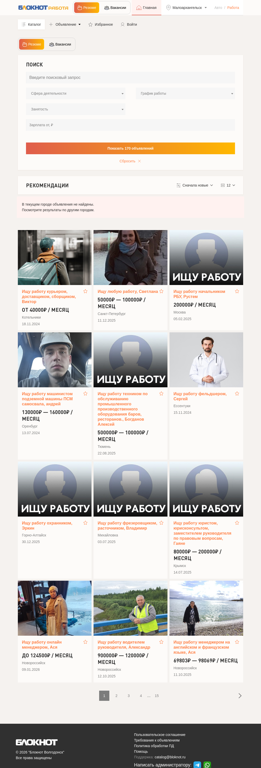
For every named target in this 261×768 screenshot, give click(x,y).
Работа (233, 8)
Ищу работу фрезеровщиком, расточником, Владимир (127, 525)
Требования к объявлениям (157, 740)
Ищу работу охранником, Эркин (47, 525)
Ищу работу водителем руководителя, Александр (124, 644)
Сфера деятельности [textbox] (48, 93)
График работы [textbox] (153, 93)
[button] (65, 24)
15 (157, 696)
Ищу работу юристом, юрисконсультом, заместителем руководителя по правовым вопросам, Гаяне (202, 533)
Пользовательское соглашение (160, 735)
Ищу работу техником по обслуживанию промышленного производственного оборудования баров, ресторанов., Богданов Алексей (123, 409)
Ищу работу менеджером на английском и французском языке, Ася (202, 647)
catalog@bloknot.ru (170, 757)
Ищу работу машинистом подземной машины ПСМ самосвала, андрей (47, 399)
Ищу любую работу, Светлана (128, 291)
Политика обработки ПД (154, 746)
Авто (218, 8)
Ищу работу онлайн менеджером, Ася (42, 644)
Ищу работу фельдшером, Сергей (200, 396)
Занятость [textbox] (39, 109)
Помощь (141, 751)
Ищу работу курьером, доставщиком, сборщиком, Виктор (49, 296)
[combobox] (75, 93)
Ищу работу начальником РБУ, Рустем (199, 294)
